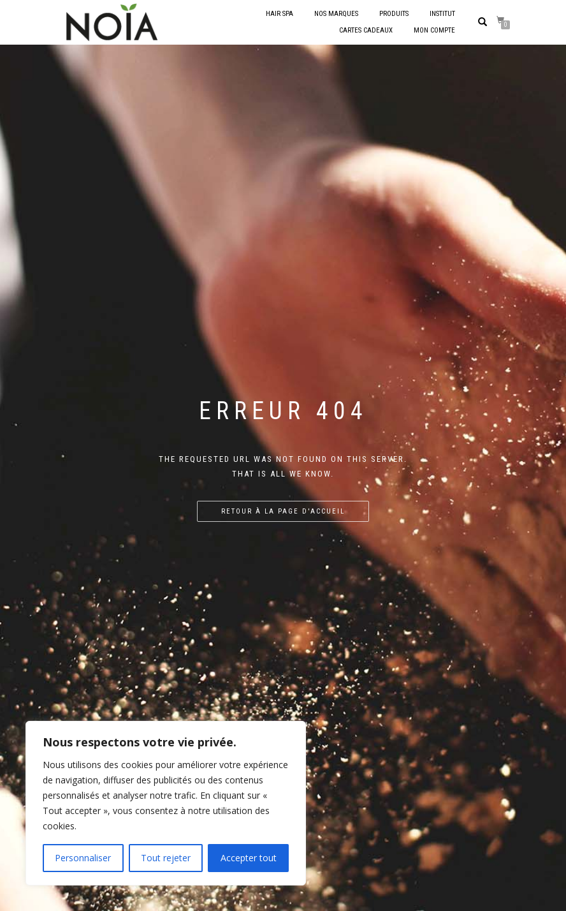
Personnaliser (83, 858)
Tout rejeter (166, 858)
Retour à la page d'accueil (283, 511)
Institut (442, 14)
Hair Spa (279, 14)
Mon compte (434, 30)
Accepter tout (249, 858)
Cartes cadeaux (366, 30)
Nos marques (336, 14)
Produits (394, 14)
